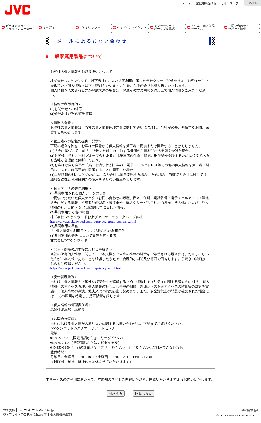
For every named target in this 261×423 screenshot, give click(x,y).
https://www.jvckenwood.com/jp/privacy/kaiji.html (85, 268)
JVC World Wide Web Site (34, 410)
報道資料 (9, 410)
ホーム (187, 3)
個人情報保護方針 (62, 414)
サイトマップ (229, 3)
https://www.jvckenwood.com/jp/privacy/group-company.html (93, 221)
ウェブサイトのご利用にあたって (25, 414)
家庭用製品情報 (206, 3)
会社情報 (247, 410)
